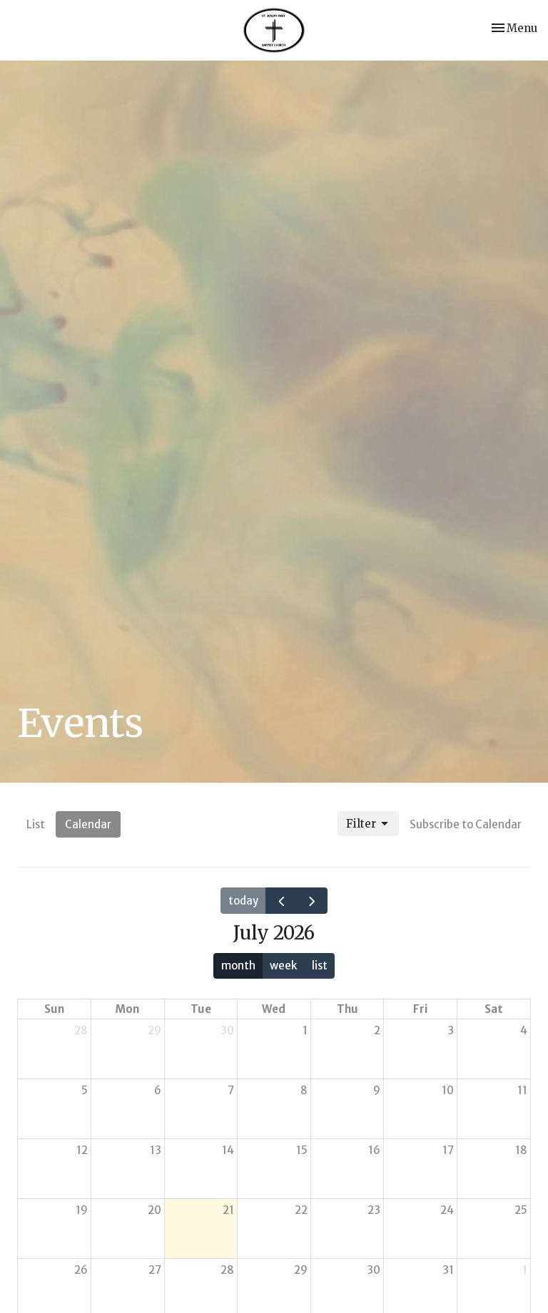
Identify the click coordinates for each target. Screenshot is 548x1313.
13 (155, 1150)
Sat (493, 1009)
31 (448, 1270)
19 (82, 1210)
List (35, 824)
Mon (127, 1009)
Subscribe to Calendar (466, 824)
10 (448, 1090)
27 (154, 1270)
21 (228, 1210)
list (320, 965)
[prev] (281, 900)
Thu (347, 1009)
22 (301, 1210)
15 (302, 1150)
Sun (54, 1009)
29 (154, 1030)
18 (521, 1150)
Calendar (88, 824)
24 (447, 1210)
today (243, 900)
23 (373, 1210)
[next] (312, 900)
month (238, 965)
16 (374, 1150)
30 (227, 1030)
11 (522, 1090)
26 (81, 1270)
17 (448, 1150)
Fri (420, 1009)
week (283, 965)
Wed (273, 1009)
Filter (368, 824)
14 (228, 1150)
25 (520, 1210)
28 (81, 1030)
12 (82, 1150)
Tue (201, 1009)
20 (154, 1210)
